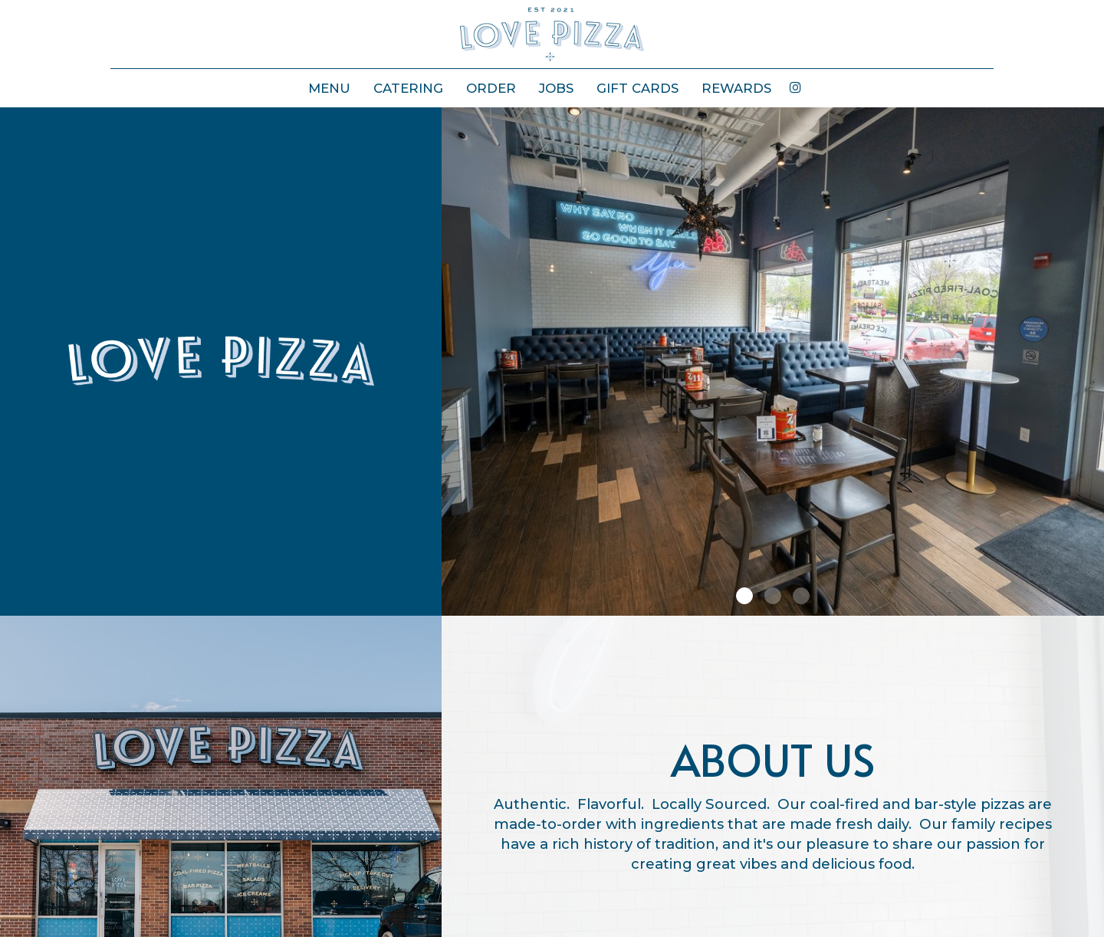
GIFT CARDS (637, 88)
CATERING (408, 88)
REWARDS (736, 88)
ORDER (491, 88)
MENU (329, 88)
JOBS (556, 88)
